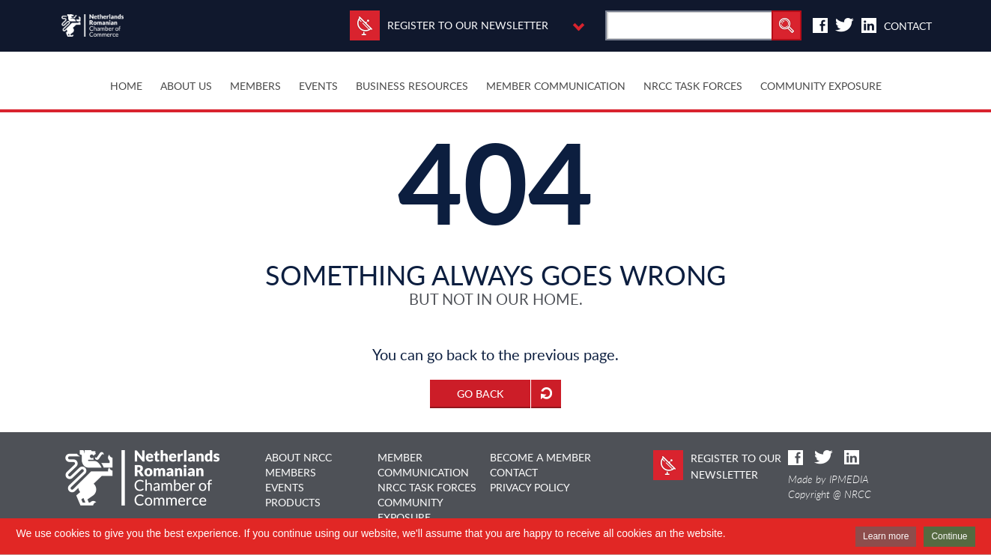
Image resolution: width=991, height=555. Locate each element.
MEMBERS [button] (255, 86)
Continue (949, 536)
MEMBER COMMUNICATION (555, 86)
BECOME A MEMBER (540, 457)
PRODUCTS (293, 502)
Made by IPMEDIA (828, 479)
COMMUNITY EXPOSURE (821, 86)
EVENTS (284, 487)
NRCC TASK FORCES (692, 86)
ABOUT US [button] (186, 86)
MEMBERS (290, 472)
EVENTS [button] (318, 86)
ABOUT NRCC (298, 457)
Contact (908, 26)
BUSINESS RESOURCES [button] (412, 86)
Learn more (886, 536)
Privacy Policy (530, 487)
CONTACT (514, 472)
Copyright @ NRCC (829, 494)
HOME (126, 86)
